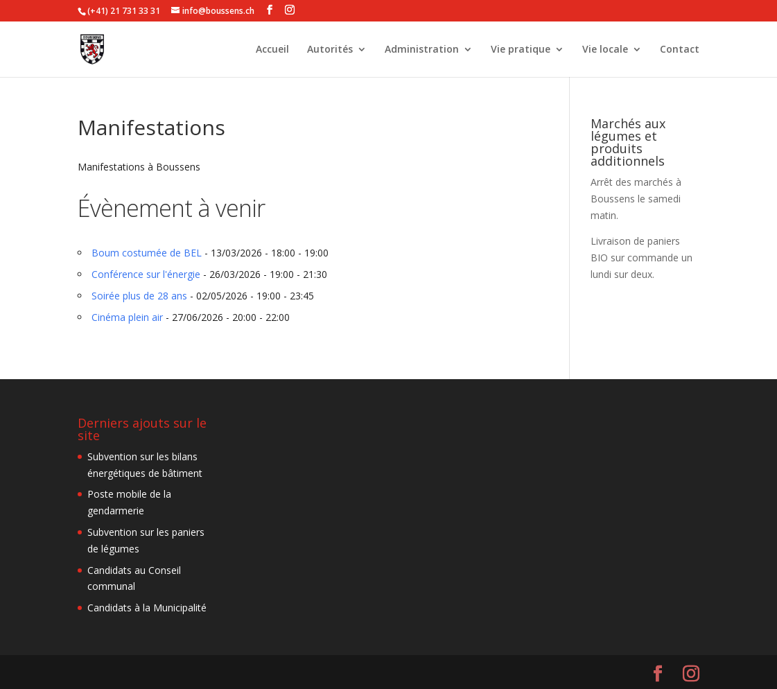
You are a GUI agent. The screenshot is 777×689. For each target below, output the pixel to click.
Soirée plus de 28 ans (139, 295)
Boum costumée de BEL (146, 252)
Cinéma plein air (127, 317)
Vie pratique (520, 49)
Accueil (272, 49)
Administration (422, 49)
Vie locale (605, 49)
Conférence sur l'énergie (145, 274)
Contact (679, 49)
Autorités (330, 49)
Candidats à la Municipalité (147, 607)
